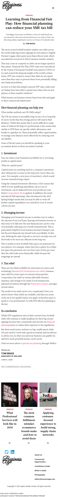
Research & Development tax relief (28, 271)
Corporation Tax (15, 193)
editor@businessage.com (45, 479)
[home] (25, 6)
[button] (53, 8)
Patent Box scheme (39, 284)
